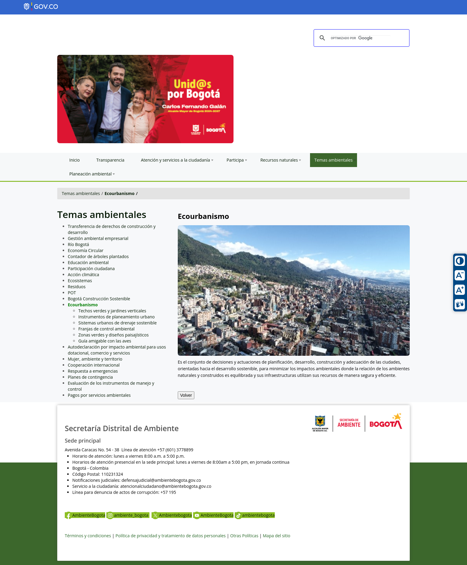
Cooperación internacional (94, 365)
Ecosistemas (80, 280)
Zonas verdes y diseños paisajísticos (113, 335)
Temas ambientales (81, 193)
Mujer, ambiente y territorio (95, 359)
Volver (186, 395)
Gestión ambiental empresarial (98, 238)
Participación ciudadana (91, 268)
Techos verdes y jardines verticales (112, 311)
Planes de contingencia (90, 377)
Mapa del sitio (276, 535)
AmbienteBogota (85, 515)
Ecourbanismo (119, 193)
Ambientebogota (172, 515)
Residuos (77, 286)
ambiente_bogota (127, 515)
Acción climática (83, 274)
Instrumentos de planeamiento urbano (116, 317)
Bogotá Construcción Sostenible (99, 298)
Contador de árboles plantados (98, 256)
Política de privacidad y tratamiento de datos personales (170, 535)
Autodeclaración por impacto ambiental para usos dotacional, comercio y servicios (117, 350)
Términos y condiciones (88, 535)
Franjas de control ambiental (106, 329)
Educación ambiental (88, 262)
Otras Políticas (244, 535)
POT (72, 292)
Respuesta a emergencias (93, 371)
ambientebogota (255, 515)
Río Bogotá (78, 244)
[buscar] (360, 38)
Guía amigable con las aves (104, 341)
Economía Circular (85, 250)
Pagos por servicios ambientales (99, 395)
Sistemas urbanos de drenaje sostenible (117, 323)
